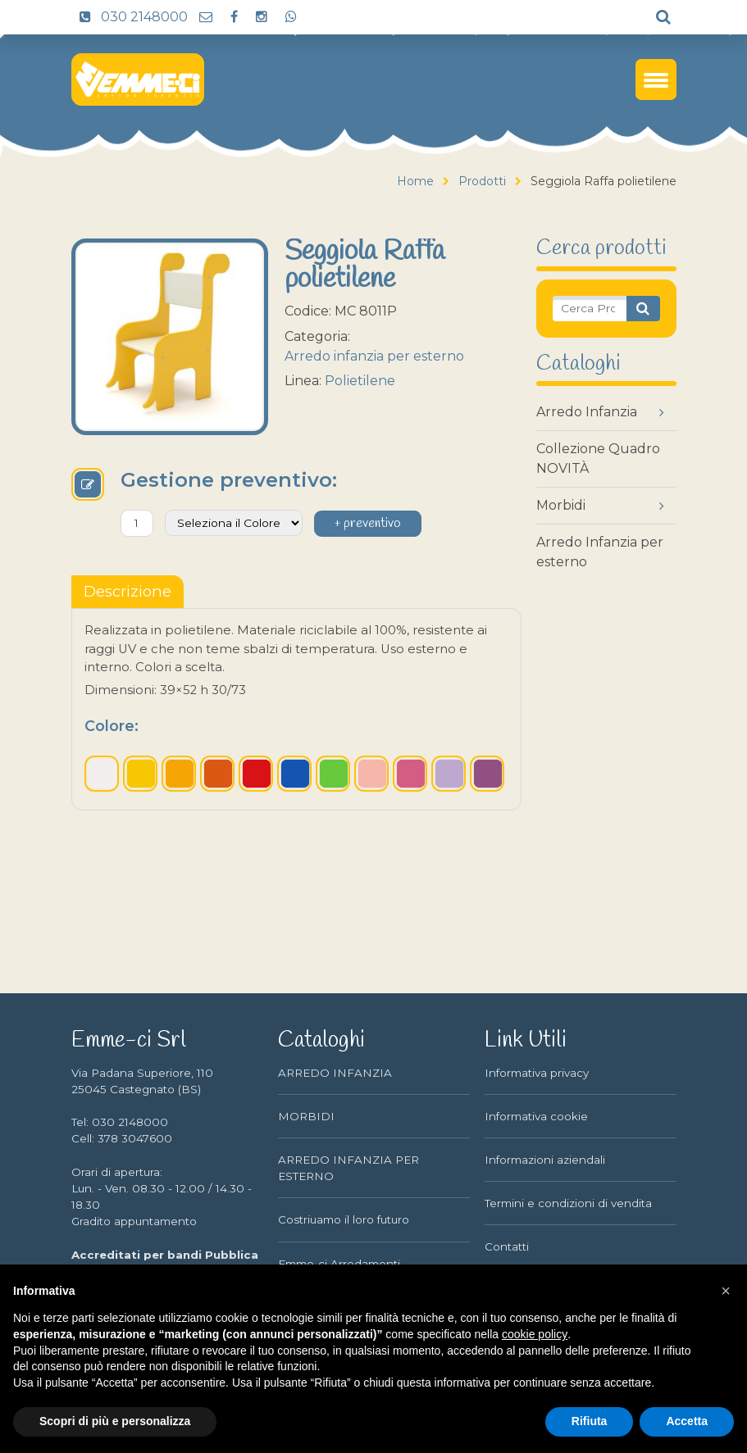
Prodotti (482, 181)
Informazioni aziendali (545, 1159)
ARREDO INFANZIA (335, 1072)
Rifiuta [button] (590, 1421)
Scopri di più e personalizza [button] (114, 1421)
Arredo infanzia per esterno (374, 356)
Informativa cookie (536, 1116)
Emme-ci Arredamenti (339, 1263)
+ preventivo (368, 524)
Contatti (507, 1246)
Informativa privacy (537, 1072)
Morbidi (560, 505)
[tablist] (127, 591)
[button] (726, 1291)
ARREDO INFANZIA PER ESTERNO (348, 1168)
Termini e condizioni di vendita (568, 1203)
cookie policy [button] (534, 1334)
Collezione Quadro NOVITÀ (598, 458)
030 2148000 (129, 17)
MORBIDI (306, 1116)
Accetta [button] (687, 1421)
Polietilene (360, 380)
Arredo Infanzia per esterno (599, 552)
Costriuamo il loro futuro (343, 1219)
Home (415, 181)
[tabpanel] (296, 709)
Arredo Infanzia (586, 412)
